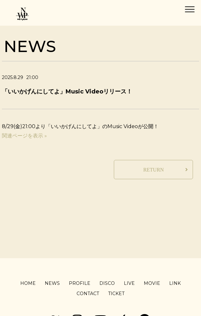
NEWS (52, 283)
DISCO (107, 283)
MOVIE (152, 283)
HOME (28, 283)
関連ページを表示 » (24, 136)
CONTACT (88, 293)
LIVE (129, 283)
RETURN (153, 169)
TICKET (116, 293)
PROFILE (79, 283)
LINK (175, 283)
